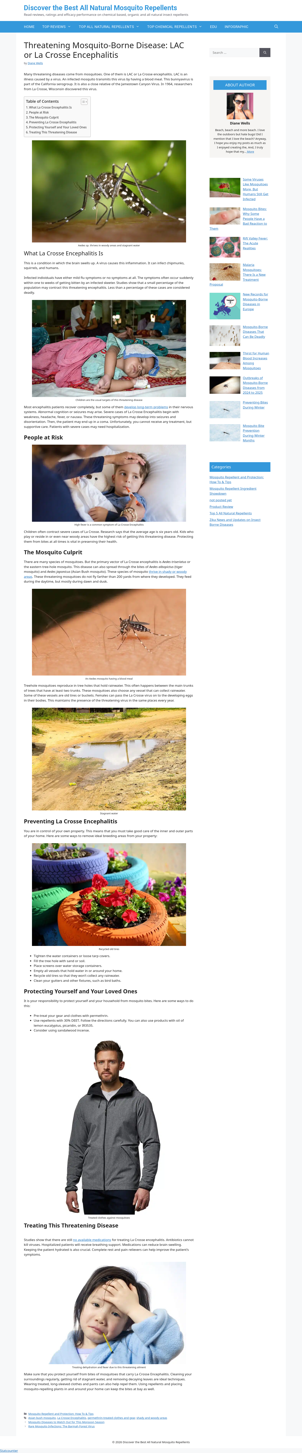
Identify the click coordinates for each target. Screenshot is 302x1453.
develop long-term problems (146, 407)
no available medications (92, 1240)
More (250, 151)
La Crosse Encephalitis (71, 1418)
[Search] (264, 52)
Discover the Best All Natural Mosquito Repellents (100, 8)
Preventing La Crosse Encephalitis (52, 122)
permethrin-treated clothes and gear (111, 1418)
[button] (276, 27)
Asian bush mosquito (42, 1418)
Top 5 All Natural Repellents (231, 513)
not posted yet (221, 500)
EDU (213, 26)
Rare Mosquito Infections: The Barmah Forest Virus (61, 1426)
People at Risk (39, 112)
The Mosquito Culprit (44, 117)
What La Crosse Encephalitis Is (50, 107)
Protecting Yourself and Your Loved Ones (58, 127)
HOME (29, 26)
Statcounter (9, 1450)
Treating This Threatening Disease (53, 132)
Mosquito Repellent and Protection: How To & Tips (61, 1414)
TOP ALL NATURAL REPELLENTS (111, 27)
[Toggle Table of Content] (82, 101)
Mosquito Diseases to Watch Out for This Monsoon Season (66, 1422)
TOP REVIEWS (58, 27)
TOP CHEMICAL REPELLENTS (176, 27)
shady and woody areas (151, 1418)
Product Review (221, 506)
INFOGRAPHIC (236, 26)
